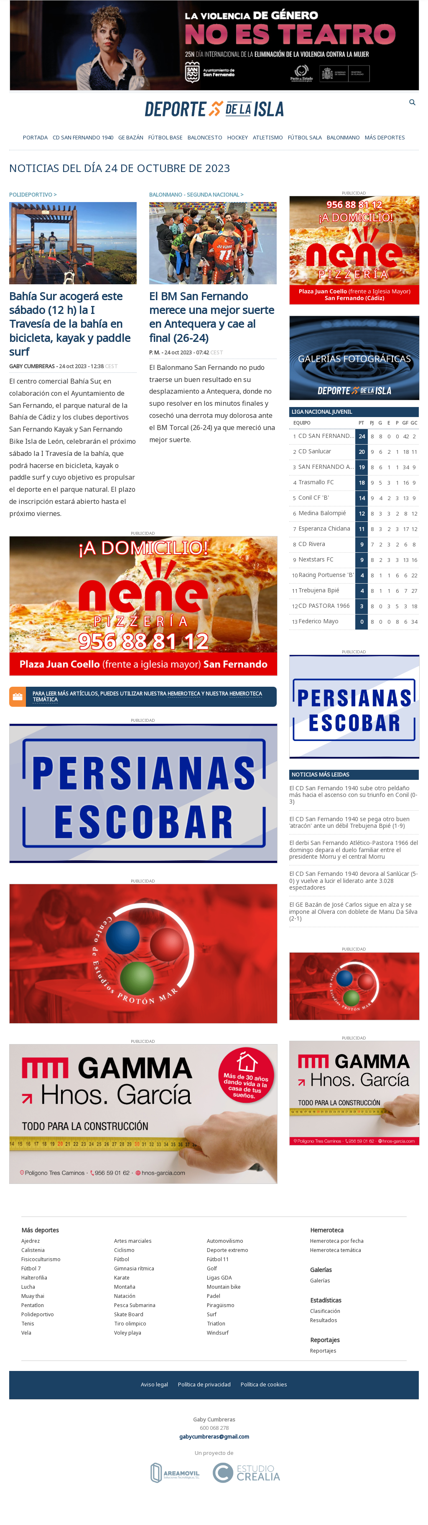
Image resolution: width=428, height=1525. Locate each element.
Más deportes (40, 1230)
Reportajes (325, 1340)
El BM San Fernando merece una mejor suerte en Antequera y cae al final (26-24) (211, 317)
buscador (412, 102)
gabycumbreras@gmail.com (214, 1436)
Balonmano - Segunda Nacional (194, 194)
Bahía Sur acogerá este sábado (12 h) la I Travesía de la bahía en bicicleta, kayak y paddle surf (69, 324)
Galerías (321, 1270)
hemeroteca (184, 693)
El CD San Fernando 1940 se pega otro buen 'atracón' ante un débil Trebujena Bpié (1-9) (349, 822)
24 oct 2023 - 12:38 (88, 366)
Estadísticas (325, 1300)
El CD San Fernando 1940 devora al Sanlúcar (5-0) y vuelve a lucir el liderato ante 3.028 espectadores (353, 880)
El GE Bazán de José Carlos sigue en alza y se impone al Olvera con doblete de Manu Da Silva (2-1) (353, 911)
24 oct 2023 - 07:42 (193, 352)
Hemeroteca (327, 1230)
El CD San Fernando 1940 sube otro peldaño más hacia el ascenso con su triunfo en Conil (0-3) (353, 795)
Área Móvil (175, 1472)
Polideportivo (30, 194)
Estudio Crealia (246, 1472)
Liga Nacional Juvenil (322, 411)
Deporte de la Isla (214, 108)
